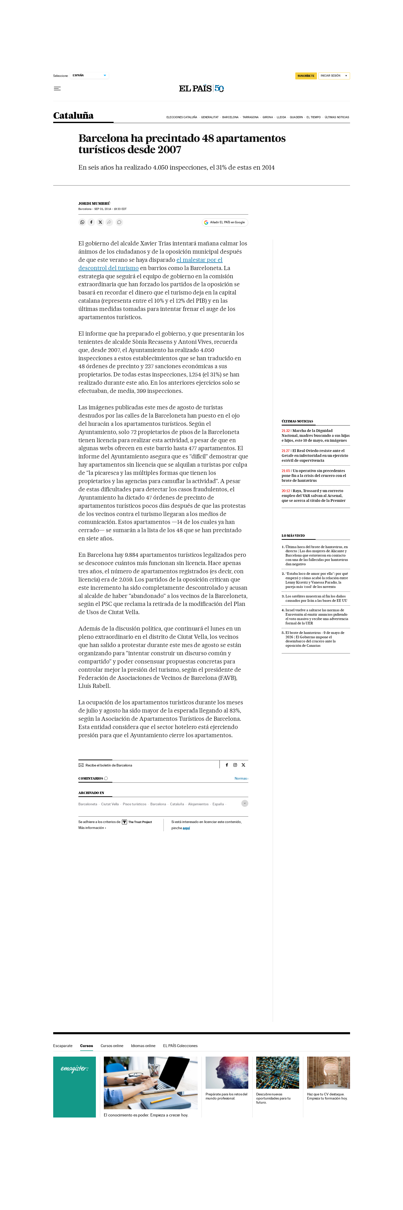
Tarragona (251, 117)
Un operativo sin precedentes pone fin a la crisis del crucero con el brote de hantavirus (314, 475)
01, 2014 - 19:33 (110, 209)
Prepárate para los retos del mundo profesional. (227, 1096)
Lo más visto (293, 536)
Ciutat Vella (110, 804)
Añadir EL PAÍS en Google (227, 222)
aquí (186, 828)
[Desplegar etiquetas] (244, 803)
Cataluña (73, 116)
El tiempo (314, 117)
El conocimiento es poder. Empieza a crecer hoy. (146, 1115)
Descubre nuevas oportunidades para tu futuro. (273, 1098)
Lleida (281, 117)
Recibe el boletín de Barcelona (109, 765)
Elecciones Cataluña (182, 117)
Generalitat (209, 117)
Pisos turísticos (134, 804)
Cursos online (112, 1045)
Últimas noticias (337, 117)
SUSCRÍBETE (306, 76)
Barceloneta (87, 804)
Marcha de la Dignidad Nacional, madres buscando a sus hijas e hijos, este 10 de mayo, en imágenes (316, 435)
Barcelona (230, 117)
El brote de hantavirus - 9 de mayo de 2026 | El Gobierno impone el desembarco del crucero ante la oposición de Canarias (315, 639)
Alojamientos (198, 804)
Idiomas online (143, 1045)
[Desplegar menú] (57, 89)
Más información (92, 828)
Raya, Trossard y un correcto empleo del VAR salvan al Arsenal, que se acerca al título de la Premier (314, 495)
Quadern (296, 117)
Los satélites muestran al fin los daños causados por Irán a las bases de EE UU (316, 598)
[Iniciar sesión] (334, 75)
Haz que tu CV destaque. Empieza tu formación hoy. (327, 1096)
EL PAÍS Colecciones (180, 1045)
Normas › (241, 778)
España (218, 804)
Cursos (86, 1045)
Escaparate (62, 1045)
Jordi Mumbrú (94, 203)
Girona (268, 117)
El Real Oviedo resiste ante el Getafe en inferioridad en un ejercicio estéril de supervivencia (315, 455)
